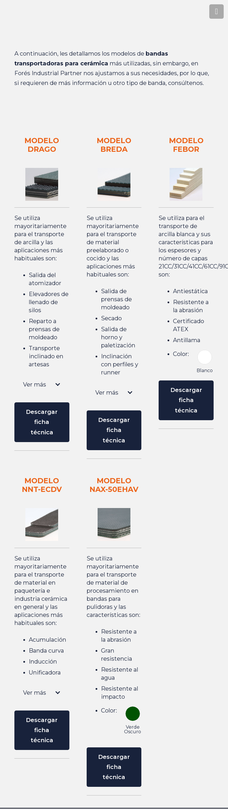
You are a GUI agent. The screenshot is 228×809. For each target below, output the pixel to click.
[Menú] (216, 11)
